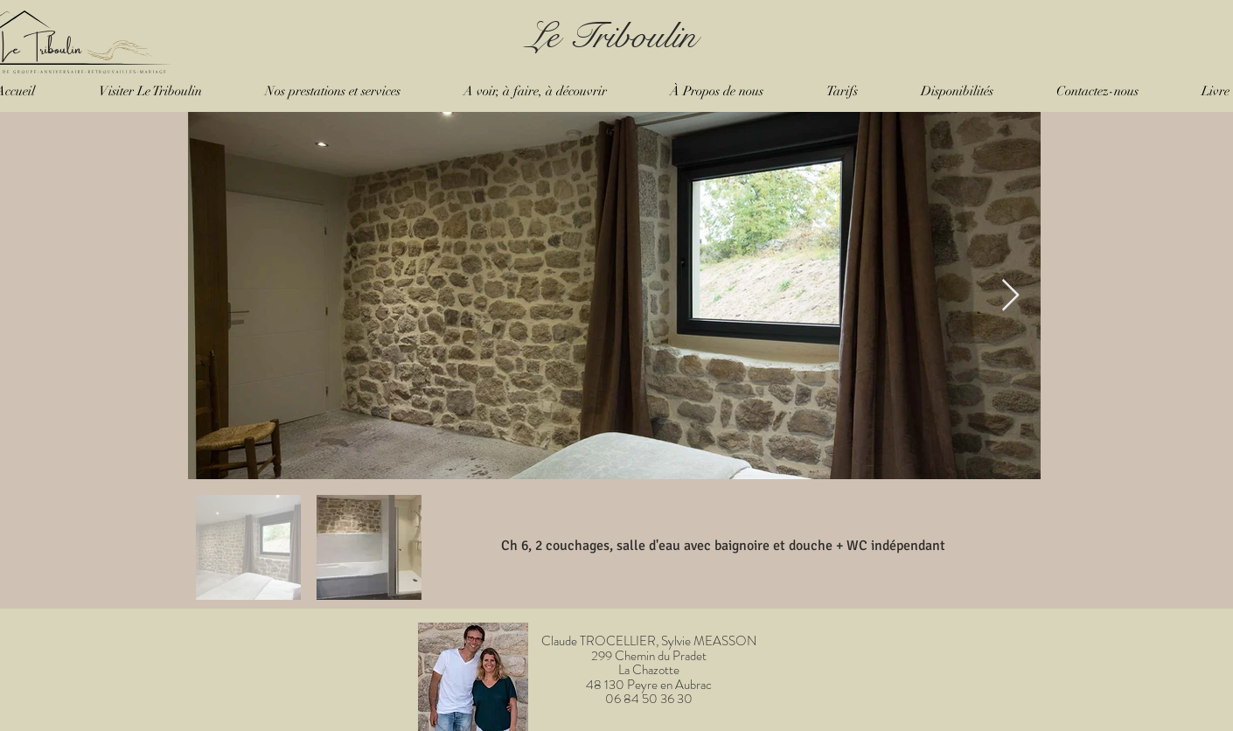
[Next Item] (1010, 296)
